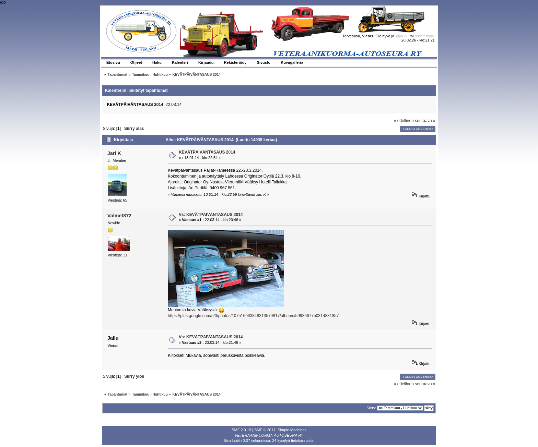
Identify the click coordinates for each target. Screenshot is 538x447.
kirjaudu (402, 36)
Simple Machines (292, 430)
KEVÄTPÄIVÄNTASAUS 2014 (207, 152)
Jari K (114, 153)
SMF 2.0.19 (241, 430)
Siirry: (371, 408)
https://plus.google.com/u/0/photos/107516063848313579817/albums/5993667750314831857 (253, 315)
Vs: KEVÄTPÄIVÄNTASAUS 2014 (211, 214)
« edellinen (404, 120)
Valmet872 (119, 215)
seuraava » (425, 120)
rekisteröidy (424, 36)
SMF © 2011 (265, 430)
